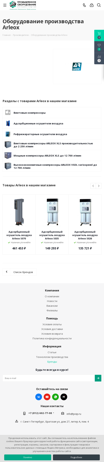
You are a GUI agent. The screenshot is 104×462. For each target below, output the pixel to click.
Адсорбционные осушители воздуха (38, 123)
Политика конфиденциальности (52, 338)
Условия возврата (52, 333)
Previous (93, 186)
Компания (52, 290)
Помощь (52, 318)
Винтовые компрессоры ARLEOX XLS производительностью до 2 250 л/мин (53, 145)
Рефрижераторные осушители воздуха (40, 134)
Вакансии (52, 305)
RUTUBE (63, 397)
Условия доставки (52, 329)
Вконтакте (38, 397)
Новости (52, 301)
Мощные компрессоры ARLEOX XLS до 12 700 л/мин (47, 155)
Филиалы (52, 310)
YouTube (47, 397)
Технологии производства (52, 357)
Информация (52, 346)
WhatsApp (55, 397)
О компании (52, 296)
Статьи (52, 352)
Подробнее (76, 457)
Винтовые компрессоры (30, 112)
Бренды (52, 361)
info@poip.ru (74, 413)
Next (98, 186)
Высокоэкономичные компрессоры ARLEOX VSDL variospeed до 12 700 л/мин (55, 166)
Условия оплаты (52, 324)
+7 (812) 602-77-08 (40, 413)
